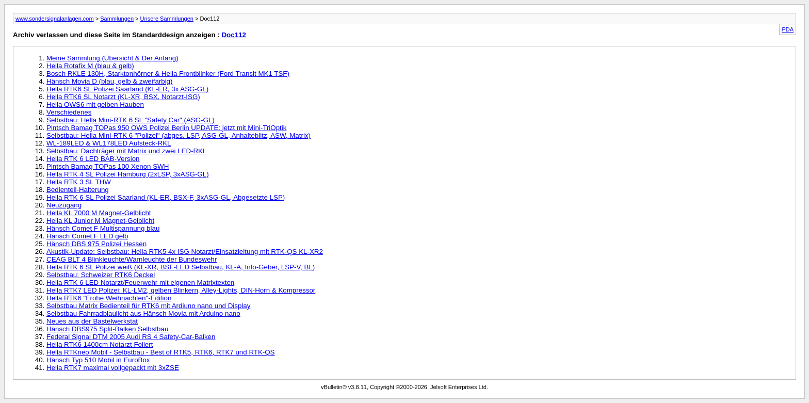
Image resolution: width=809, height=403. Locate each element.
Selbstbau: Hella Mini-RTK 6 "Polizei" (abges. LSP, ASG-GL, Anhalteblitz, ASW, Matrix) (178, 135)
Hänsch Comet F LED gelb (87, 236)
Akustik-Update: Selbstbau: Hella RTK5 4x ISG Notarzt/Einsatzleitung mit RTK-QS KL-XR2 (184, 251)
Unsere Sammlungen (166, 18)
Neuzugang (64, 205)
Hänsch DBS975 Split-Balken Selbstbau (107, 329)
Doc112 (233, 35)
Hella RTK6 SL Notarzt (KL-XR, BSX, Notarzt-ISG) (123, 97)
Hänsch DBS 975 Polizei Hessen (96, 244)
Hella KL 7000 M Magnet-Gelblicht (98, 213)
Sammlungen (117, 18)
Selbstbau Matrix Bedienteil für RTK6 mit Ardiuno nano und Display (148, 306)
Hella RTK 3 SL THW (78, 182)
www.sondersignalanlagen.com (54, 18)
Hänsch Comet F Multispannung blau (102, 228)
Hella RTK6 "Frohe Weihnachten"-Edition (108, 298)
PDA (788, 29)
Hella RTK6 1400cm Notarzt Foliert (99, 344)
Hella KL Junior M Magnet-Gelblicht (100, 220)
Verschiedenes (68, 112)
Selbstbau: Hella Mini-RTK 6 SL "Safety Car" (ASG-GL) (130, 120)
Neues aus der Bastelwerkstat (92, 321)
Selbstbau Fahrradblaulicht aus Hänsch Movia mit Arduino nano (143, 313)
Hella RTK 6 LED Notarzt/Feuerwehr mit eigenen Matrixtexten (140, 282)
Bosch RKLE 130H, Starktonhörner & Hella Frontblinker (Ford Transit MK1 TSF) (167, 73)
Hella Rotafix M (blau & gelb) (90, 66)
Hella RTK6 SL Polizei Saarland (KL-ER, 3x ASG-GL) (127, 89)
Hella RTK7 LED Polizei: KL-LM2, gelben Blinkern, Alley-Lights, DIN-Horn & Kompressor (180, 290)
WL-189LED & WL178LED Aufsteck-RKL (108, 143)
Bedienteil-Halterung (77, 190)
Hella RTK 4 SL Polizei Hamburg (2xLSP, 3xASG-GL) (127, 174)
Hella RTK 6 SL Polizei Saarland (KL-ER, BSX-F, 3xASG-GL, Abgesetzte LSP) (165, 197)
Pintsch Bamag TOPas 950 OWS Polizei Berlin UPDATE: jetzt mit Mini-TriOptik (166, 128)
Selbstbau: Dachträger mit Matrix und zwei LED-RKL (126, 151)
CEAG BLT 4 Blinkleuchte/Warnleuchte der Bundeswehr (131, 259)
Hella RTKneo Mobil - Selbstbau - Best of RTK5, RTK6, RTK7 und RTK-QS (160, 352)
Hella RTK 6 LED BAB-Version (93, 159)
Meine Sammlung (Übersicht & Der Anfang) (112, 58)
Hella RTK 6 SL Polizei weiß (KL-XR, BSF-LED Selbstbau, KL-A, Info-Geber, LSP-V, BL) (180, 267)
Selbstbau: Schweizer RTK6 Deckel (100, 275)
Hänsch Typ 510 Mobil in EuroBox (98, 360)
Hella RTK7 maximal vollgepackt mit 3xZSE (112, 368)
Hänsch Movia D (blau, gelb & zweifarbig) (109, 81)
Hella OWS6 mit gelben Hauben (95, 104)
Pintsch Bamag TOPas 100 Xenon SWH (107, 166)
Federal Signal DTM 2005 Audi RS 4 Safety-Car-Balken (130, 337)
